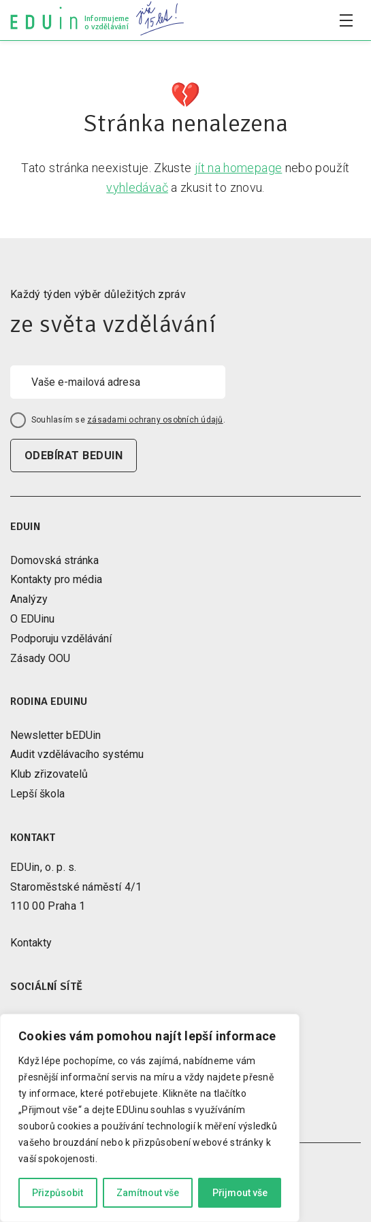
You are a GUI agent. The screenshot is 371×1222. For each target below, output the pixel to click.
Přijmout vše (240, 1192)
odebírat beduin (74, 455)
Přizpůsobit (57, 1192)
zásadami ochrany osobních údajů (155, 420)
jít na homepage (238, 168)
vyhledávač (137, 187)
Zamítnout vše (147, 1192)
